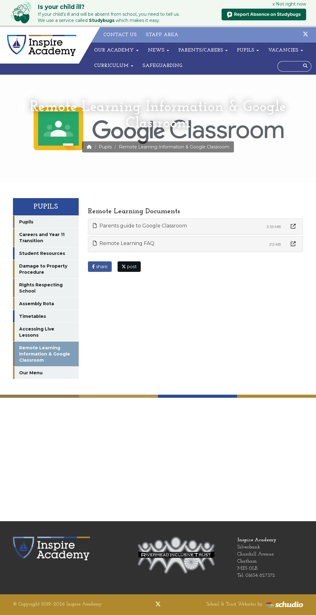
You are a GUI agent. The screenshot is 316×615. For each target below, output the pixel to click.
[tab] (195, 226)
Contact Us (120, 34)
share (100, 266)
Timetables (32, 316)
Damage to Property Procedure (43, 269)
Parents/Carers (203, 50)
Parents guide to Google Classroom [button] (140, 226)
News (158, 50)
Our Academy (116, 50)
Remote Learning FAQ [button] (123, 243)
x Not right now (289, 4)
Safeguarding (162, 65)
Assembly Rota (36, 303)
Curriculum (113, 65)
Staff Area (162, 34)
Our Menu (31, 373)
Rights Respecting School (41, 288)
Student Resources (42, 253)
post (129, 266)
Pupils (248, 50)
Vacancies (285, 50)
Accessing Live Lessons (36, 332)
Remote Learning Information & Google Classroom (44, 354)
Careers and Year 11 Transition (41, 237)
